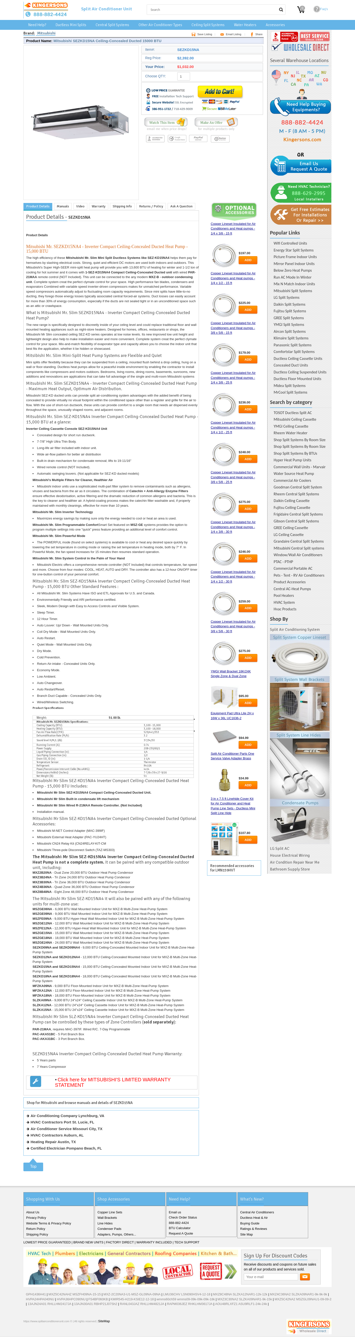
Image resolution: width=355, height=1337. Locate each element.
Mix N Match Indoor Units (294, 284)
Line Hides (104, 1223)
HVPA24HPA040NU (40, 1299)
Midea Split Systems (290, 385)
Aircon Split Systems (290, 331)
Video (80, 206)
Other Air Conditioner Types (160, 25)
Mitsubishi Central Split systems (299, 548)
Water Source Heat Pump (294, 473)
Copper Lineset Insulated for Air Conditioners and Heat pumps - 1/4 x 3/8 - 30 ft (233, 527)
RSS (60, 1332)
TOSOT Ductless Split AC (293, 412)
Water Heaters (245, 25)
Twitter (36, 1332)
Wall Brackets (107, 1218)
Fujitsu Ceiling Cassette (292, 507)
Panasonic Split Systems (292, 345)
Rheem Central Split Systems (296, 494)
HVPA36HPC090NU (71, 1299)
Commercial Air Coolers (292, 480)
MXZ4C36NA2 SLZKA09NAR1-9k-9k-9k (298, 1294)
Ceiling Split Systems (208, 25)
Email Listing (229, 34)
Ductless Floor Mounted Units (297, 378)
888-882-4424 (179, 1223)
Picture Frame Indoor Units (295, 256)
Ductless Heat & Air (254, 1218)
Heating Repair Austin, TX (53, 1142)
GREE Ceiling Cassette (291, 527)
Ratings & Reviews (253, 1229)
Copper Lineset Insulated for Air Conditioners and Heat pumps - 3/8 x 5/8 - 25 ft (233, 477)
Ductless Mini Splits (70, 25)
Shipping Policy (37, 1234)
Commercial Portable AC (293, 568)
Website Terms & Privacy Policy (48, 1223)
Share (255, 34)
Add (248, 260)
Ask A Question (181, 206)
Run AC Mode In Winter (292, 277)
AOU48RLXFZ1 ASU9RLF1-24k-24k (241, 1304)
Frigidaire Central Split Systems (298, 514)
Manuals (63, 206)
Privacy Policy (36, 1218)
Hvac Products (285, 609)
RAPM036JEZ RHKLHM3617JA (190, 1304)
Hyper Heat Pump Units (292, 460)
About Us (32, 1212)
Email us (175, 1212)
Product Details (38, 206)
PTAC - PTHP (283, 561)
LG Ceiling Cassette (289, 534)
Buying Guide (249, 1223)
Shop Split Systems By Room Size (299, 439)
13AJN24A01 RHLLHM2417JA (49, 1304)
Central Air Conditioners (257, 1212)
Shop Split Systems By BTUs (295, 453)
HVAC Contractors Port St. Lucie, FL (62, 1122)
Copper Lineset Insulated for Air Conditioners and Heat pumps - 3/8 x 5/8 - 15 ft (233, 327)
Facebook (28, 1332)
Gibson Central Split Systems (296, 521)
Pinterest (52, 1332)
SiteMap (104, 1321)
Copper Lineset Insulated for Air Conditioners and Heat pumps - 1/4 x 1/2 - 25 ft (233, 427)
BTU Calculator (180, 1228)
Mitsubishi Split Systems (293, 290)
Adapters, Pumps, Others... (116, 1234)
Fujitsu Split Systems (290, 311)
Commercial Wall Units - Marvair (300, 467)
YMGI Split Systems (289, 324)
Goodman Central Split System (298, 487)
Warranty (99, 206)
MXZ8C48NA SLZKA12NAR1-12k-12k (240, 1294)
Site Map (246, 1234)
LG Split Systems (287, 297)
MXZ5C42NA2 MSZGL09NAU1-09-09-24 (304, 1299)
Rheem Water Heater (290, 433)
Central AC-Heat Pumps (292, 588)
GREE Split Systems (289, 318)
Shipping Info (122, 206)
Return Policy (35, 1229)
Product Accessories (290, 582)
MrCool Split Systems (290, 392)
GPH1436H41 (36, 1294)
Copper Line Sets (109, 1212)
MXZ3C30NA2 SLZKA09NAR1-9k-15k (244, 1299)
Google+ (44, 1332)
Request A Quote (181, 1233)
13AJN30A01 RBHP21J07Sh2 (95, 1304)
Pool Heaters (284, 595)
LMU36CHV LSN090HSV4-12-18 (186, 1294)
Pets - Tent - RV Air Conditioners (299, 575)
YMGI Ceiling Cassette (291, 426)
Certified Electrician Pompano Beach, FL (66, 1148)
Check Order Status (183, 1217)
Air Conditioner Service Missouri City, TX (66, 1129)
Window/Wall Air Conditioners (298, 554)
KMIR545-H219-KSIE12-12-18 (132, 1299)
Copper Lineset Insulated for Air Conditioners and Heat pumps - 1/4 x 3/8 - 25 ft (233, 377)
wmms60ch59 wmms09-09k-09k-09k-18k (185, 1299)
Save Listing (201, 34)
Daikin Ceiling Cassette (292, 500)
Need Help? (37, 25)
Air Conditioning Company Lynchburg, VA (67, 1116)
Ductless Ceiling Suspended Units (300, 372)
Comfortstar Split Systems (294, 351)
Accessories (275, 25)
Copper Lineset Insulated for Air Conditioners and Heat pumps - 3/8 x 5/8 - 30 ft (233, 626)
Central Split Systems (112, 25)
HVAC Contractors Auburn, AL (57, 1135)
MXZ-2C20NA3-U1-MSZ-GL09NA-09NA (132, 1294)
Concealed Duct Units (291, 365)
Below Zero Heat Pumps (293, 270)
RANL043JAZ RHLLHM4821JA (142, 1304)
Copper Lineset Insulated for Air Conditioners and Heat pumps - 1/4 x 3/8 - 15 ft (233, 228)
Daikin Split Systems (289, 304)
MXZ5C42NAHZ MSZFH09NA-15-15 (75, 1294)
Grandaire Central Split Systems (299, 541)
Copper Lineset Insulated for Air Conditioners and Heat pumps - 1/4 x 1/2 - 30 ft (233, 576)
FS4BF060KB (98, 1299)
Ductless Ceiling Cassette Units (298, 358)
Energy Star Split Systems (294, 250)
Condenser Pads (109, 1229)
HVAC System (284, 602)
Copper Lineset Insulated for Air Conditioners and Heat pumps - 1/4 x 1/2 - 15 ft (233, 278)
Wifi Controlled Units (290, 243)
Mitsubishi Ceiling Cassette (295, 419)
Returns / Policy (151, 206)
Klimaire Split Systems (291, 338)
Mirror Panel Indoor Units (294, 263)
